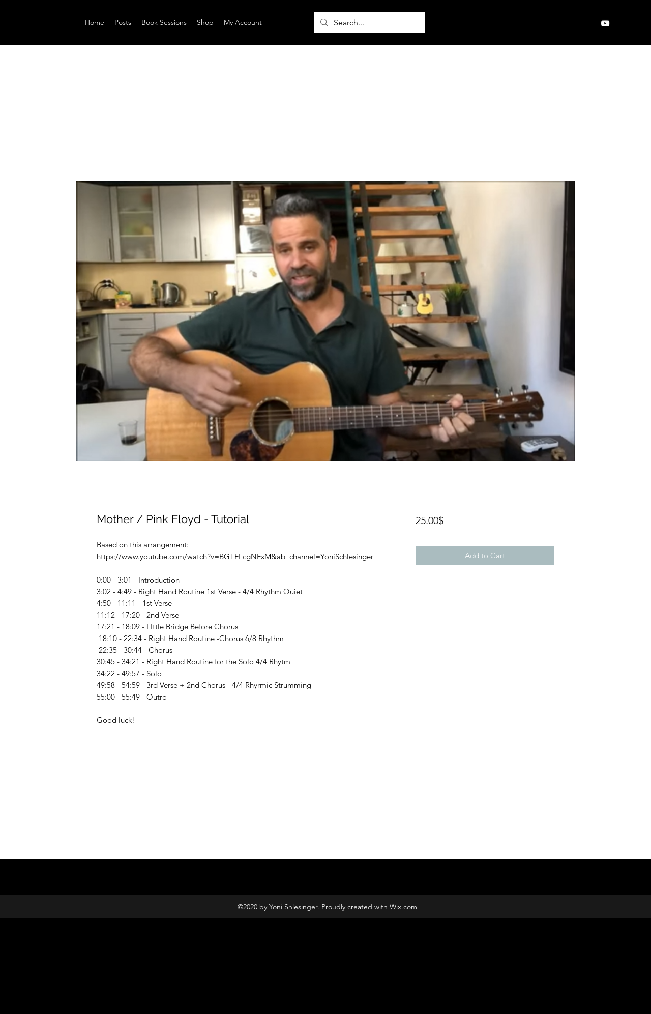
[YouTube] (605, 23)
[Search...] (368, 23)
